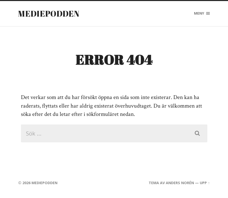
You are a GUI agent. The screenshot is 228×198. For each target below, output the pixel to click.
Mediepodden (48, 13)
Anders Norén (180, 182)
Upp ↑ (205, 182)
